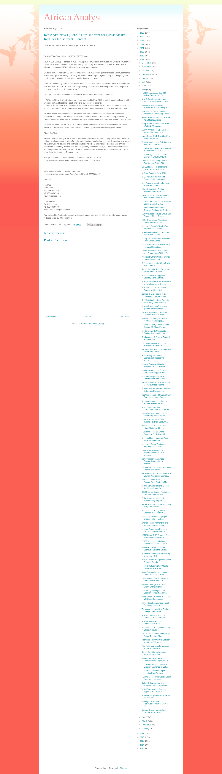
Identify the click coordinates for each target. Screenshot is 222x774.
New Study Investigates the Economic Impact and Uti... (154, 591)
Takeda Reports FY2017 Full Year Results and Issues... (156, 468)
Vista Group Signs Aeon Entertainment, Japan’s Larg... (155, 659)
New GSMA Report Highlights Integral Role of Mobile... (154, 518)
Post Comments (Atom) (93, 323)
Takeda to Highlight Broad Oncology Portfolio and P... (154, 433)
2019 (142, 56)
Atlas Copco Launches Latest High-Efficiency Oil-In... (154, 426)
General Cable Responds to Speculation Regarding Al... (154, 295)
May (144, 90)
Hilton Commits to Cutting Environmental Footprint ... (154, 190)
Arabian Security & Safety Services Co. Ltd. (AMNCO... (155, 365)
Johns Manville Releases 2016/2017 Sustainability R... (155, 106)
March (145, 721)
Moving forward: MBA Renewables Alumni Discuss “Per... (154, 703)
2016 (142, 737)
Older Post (124, 317)
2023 (142, 40)
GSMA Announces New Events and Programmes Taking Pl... (155, 252)
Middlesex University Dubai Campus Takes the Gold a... (154, 548)
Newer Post (51, 317)
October (146, 70)
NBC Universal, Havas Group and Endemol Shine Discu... (156, 215)
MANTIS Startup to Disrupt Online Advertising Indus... (156, 350)
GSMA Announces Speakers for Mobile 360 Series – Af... (155, 131)
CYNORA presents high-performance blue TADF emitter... (153, 452)
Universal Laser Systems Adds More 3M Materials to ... (154, 439)
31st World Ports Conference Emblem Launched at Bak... (154, 665)
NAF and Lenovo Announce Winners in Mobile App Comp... (156, 112)
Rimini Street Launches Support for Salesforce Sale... (155, 653)
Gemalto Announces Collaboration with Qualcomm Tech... (156, 143)
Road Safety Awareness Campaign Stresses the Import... (152, 357)
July (144, 82)
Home (88, 317)
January (146, 728)
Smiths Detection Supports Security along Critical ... (153, 276)
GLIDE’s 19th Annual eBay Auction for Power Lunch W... (155, 542)
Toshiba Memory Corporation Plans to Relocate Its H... (154, 313)
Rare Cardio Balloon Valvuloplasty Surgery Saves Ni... (156, 505)
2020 (142, 52)
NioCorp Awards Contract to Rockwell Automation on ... (154, 332)
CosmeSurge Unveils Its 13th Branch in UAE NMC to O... (154, 155)
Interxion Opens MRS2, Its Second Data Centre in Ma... (154, 481)
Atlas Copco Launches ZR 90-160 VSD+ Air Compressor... (156, 598)
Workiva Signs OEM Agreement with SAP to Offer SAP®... (155, 196)
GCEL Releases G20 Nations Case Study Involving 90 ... (154, 168)
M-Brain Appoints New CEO (153, 173)
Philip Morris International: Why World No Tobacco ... (155, 125)
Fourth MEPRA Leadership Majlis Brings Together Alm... (155, 635)
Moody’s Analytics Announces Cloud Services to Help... (154, 573)
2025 (142, 33)
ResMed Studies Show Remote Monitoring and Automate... (155, 301)
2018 (142, 59)
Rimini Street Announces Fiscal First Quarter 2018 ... (155, 604)
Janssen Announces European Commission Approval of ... (154, 371)
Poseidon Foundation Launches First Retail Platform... (155, 233)
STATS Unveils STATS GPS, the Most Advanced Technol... (155, 383)
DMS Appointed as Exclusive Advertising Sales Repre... (153, 414)
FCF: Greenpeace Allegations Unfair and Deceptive (154, 221)
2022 (142, 44)
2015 (142, 741)
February (146, 725)
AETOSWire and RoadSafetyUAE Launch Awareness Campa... (156, 474)
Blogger (123, 768)
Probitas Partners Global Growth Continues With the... (155, 258)
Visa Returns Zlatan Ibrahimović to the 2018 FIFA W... (155, 647)
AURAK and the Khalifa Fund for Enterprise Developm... (155, 390)
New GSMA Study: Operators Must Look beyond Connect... (155, 100)
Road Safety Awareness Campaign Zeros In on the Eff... (156, 408)
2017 (142, 733)
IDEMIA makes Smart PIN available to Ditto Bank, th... (154, 420)
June (144, 86)
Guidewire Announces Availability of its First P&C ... (155, 554)
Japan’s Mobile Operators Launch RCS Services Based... (156, 678)
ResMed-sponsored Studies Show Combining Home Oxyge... (156, 396)
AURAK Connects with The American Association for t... (154, 616)
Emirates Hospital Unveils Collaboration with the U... (153, 377)
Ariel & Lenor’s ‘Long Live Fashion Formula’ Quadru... (156, 561)
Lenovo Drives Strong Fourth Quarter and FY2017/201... (154, 162)
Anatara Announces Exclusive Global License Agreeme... (154, 530)
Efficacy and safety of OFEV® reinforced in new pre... (154, 319)
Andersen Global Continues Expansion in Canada (153, 445)
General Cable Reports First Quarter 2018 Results (153, 711)
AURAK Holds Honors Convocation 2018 (151, 622)
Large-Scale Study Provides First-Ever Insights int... (156, 137)
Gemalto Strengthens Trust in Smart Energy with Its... (154, 585)
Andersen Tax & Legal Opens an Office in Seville (155, 628)
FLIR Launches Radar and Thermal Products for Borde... (155, 209)
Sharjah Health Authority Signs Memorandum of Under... (154, 524)
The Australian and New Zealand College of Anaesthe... (155, 610)
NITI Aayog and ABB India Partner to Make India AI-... (156, 184)
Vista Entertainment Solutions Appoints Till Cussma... (154, 690)
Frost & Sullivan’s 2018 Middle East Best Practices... (154, 567)
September (147, 74)
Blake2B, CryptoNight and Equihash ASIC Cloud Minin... (155, 684)
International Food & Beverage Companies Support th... (154, 579)
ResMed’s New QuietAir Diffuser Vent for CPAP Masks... (155, 641)
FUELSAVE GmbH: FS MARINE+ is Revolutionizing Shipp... (156, 282)
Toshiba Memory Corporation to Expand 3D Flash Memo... (155, 326)
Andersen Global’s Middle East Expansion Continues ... (154, 227)
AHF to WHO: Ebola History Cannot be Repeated (153, 289)
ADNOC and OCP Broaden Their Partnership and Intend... (155, 536)
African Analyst (72, 17)
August (145, 78)
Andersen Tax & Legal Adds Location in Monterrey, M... (154, 511)
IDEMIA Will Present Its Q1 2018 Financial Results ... (155, 246)
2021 (142, 48)
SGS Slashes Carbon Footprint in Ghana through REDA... (155, 493)
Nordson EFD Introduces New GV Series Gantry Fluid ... (156, 202)
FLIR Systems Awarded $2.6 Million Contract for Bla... (153, 94)
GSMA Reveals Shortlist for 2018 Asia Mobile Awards (155, 118)
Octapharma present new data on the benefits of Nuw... (156, 149)
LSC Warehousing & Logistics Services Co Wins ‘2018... (154, 344)
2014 (142, 745)
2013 (142, 749)
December (147, 63)
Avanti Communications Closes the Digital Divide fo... (155, 487)
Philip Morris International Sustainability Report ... (152, 499)
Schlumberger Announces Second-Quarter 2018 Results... (152, 461)
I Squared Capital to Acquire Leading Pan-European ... (153, 672)
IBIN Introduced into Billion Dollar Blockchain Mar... (155, 264)
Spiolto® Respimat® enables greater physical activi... (154, 307)
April (144, 717)
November (147, 67)
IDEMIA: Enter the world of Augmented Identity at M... (154, 178)
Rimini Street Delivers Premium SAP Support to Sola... (155, 270)
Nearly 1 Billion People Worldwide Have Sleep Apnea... (156, 239)
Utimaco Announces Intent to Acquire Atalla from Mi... (153, 402)
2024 (142, 37)
